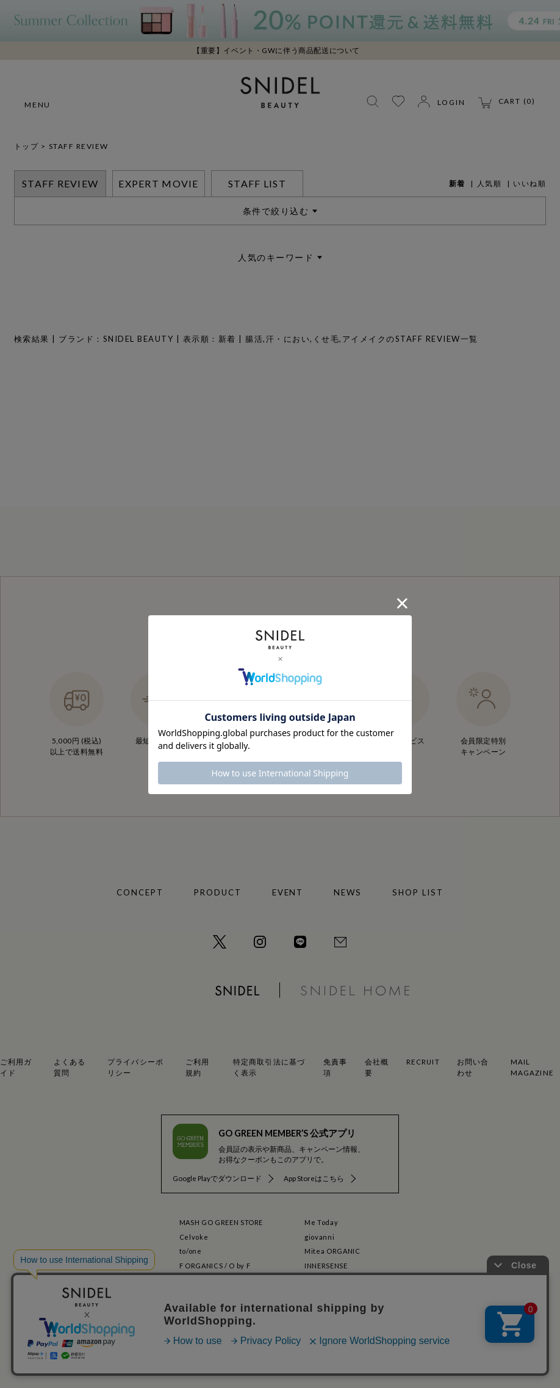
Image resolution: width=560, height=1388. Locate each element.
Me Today (321, 1222)
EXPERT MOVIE (158, 183)
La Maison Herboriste (217, 1294)
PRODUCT (218, 892)
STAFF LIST (257, 183)
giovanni (319, 1237)
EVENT (288, 892)
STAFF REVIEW (79, 146)
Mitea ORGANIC (332, 1251)
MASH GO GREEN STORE (221, 1222)
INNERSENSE (326, 1266)
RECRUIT (423, 1062)
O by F (239, 1266)
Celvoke (194, 1237)
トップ (26, 146)
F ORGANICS (201, 1266)
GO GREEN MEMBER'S (342, 1280)
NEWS (348, 892)
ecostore (195, 1280)
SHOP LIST (417, 892)
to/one (190, 1251)
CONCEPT (140, 892)
